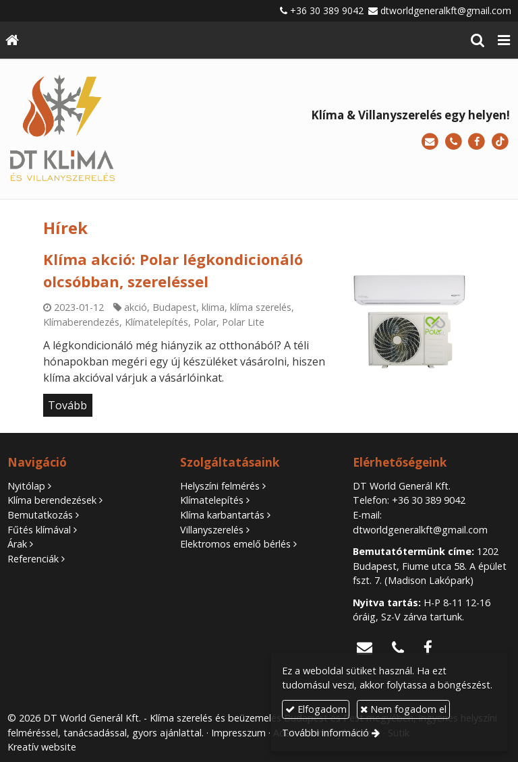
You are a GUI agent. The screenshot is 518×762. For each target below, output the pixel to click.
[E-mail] (430, 142)
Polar (205, 322)
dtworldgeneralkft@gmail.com (445, 10)
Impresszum (238, 732)
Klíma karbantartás (222, 514)
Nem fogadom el (403, 709)
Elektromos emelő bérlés (235, 543)
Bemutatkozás (40, 514)
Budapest (174, 307)
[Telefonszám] (453, 142)
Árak (17, 543)
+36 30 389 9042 (327, 10)
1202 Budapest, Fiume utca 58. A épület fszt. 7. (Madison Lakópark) (430, 566)
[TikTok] (500, 142)
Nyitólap (26, 485)
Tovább (67, 405)
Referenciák (33, 558)
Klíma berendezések (51, 500)
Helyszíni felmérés (220, 485)
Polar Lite (243, 322)
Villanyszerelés (211, 529)
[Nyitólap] (12, 40)
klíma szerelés (260, 307)
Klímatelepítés (156, 322)
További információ (325, 732)
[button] (504, 40)
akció (135, 307)
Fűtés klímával (39, 529)
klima (213, 307)
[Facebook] (476, 142)
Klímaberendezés (81, 322)
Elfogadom (316, 709)
